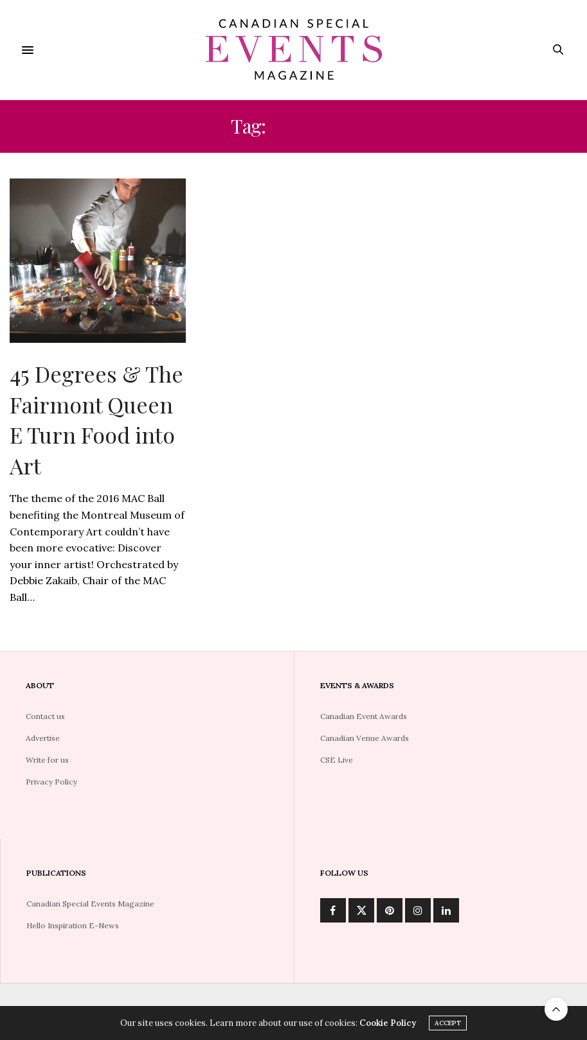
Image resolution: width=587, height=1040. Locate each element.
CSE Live (336, 760)
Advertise (43, 738)
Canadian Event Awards (363, 716)
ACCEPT (448, 1023)
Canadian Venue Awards (364, 738)
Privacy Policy (51, 781)
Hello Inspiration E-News (72, 925)
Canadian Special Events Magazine (90, 903)
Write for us (47, 760)
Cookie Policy (387, 1023)
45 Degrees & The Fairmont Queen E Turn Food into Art (96, 419)
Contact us (45, 716)
